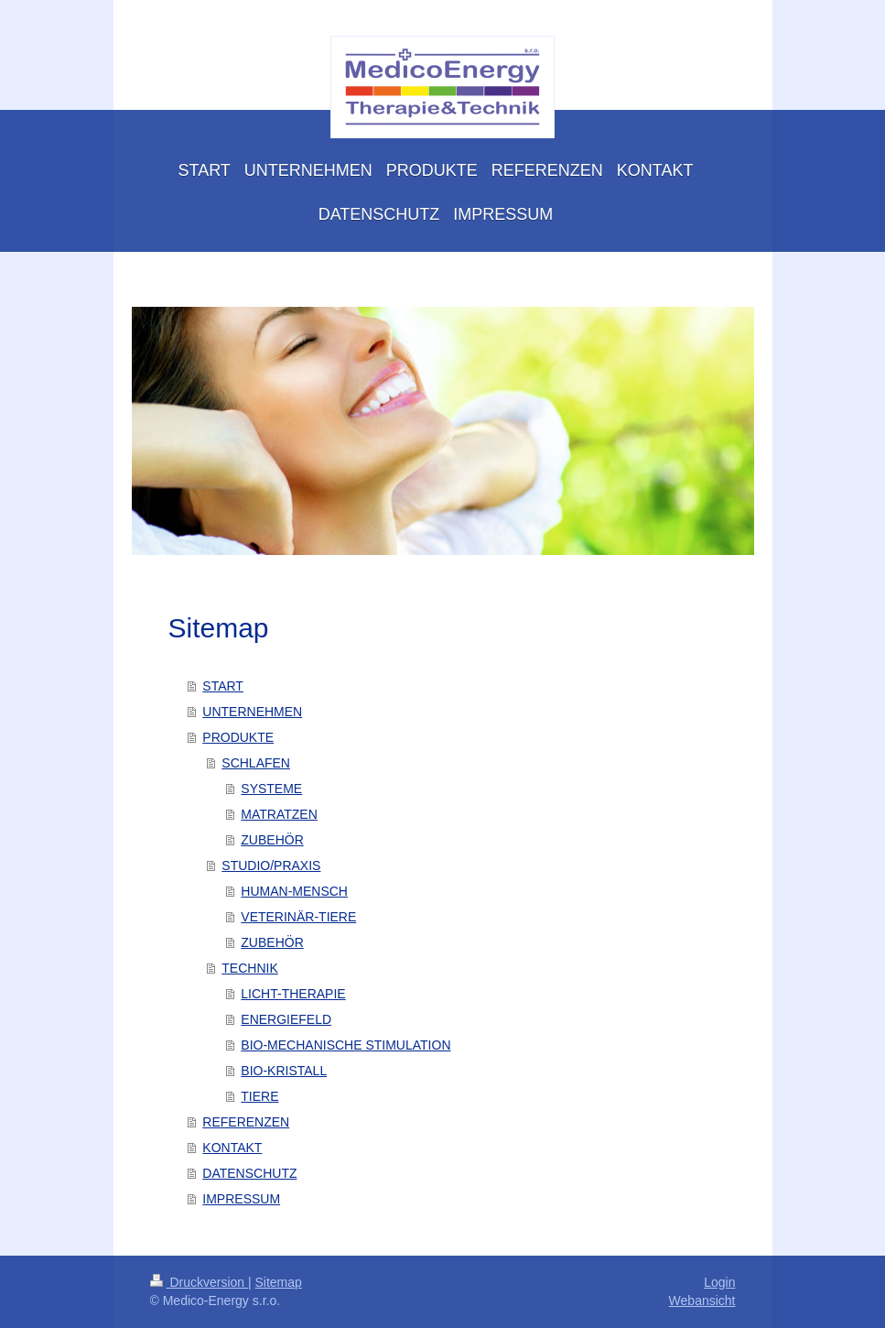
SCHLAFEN (255, 763)
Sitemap (278, 1282)
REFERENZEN (245, 1122)
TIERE (259, 1096)
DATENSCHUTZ (249, 1173)
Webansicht (702, 1300)
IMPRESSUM (241, 1199)
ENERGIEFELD (286, 1019)
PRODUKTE (238, 737)
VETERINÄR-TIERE (298, 916)
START (222, 686)
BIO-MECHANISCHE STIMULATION (345, 1045)
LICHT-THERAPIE (293, 993)
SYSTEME (271, 788)
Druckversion (199, 1282)
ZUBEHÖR (272, 840)
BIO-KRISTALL (284, 1070)
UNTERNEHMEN (252, 711)
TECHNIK (249, 968)
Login (719, 1282)
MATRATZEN (279, 814)
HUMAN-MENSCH (294, 891)
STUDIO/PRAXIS (270, 865)
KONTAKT (232, 1147)
